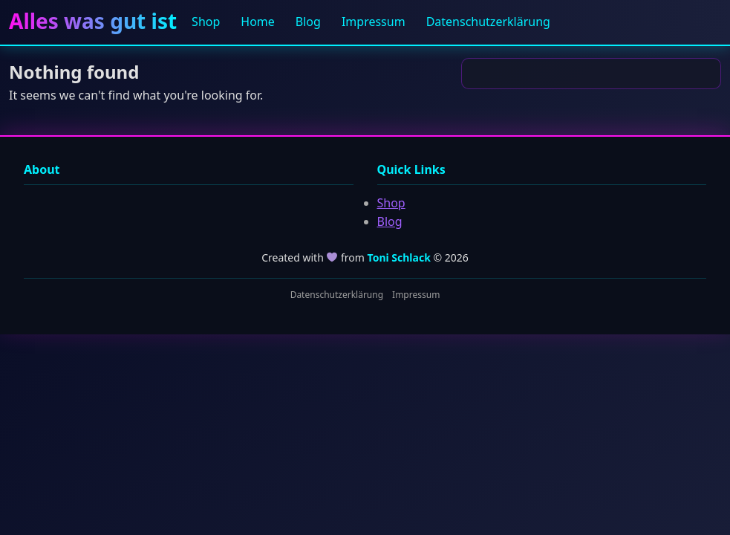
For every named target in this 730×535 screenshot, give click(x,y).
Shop (206, 21)
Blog (308, 21)
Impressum (373, 21)
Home (258, 21)
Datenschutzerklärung (488, 21)
